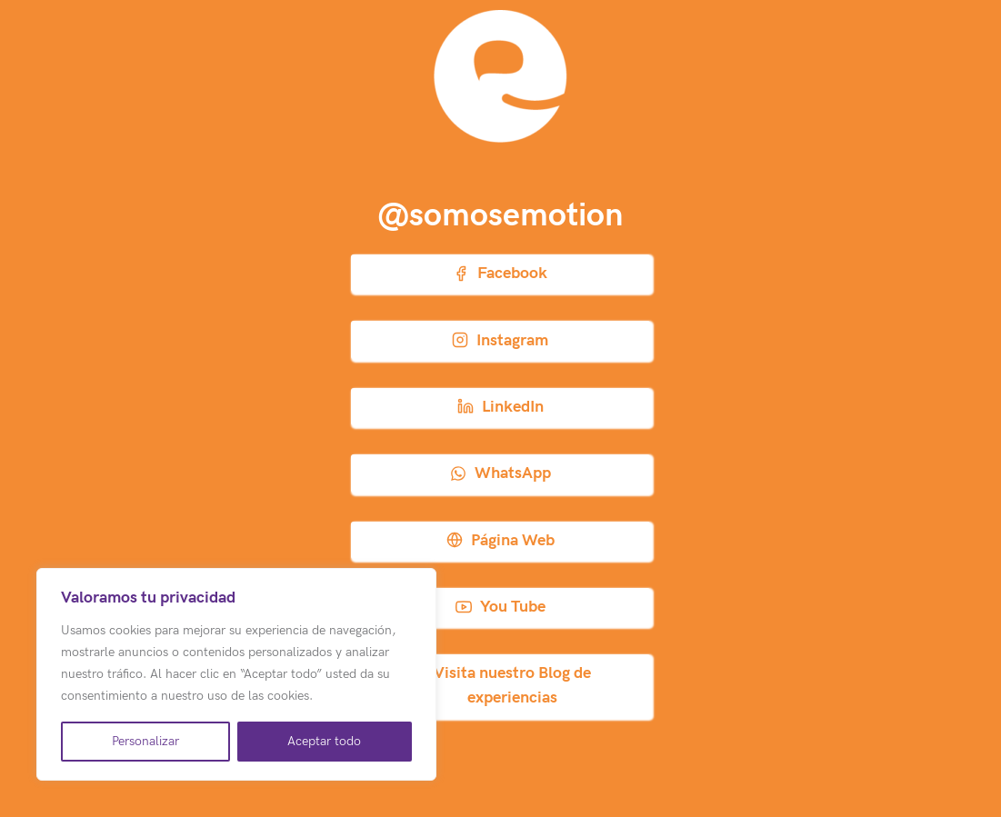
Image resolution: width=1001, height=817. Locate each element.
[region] (236, 674)
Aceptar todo (324, 741)
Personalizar (145, 741)
